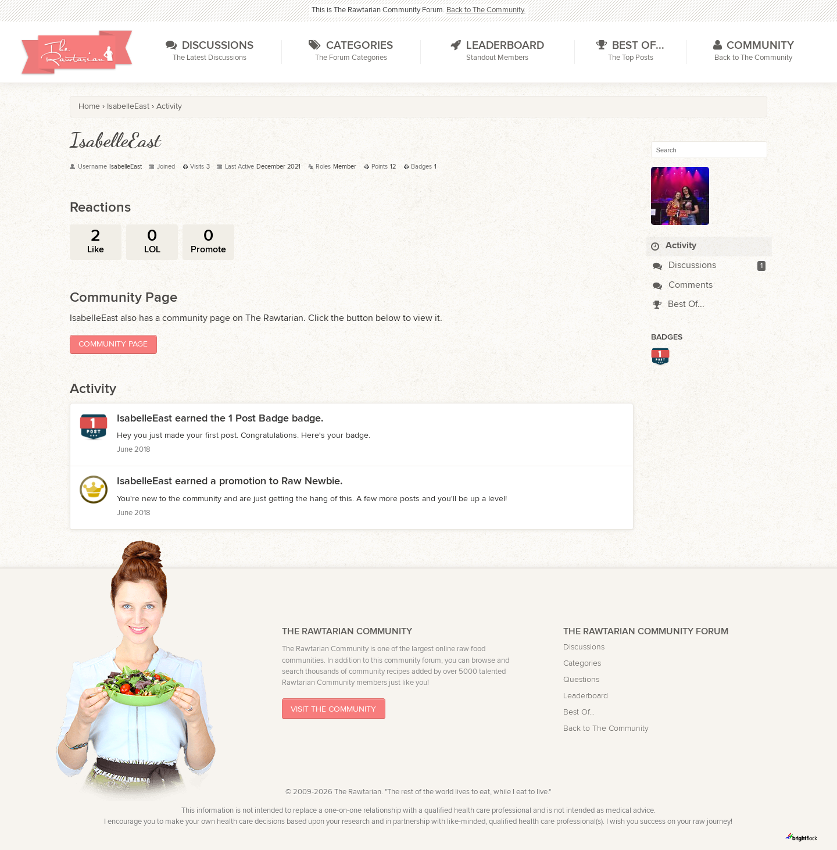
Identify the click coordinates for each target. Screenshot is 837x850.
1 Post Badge (258, 418)
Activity (673, 245)
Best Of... (678, 304)
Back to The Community (606, 728)
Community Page (113, 344)
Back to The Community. (485, 10)
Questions (581, 679)
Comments (683, 285)
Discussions (684, 265)
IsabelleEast (144, 418)
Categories (582, 663)
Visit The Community (333, 709)
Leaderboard (585, 696)
